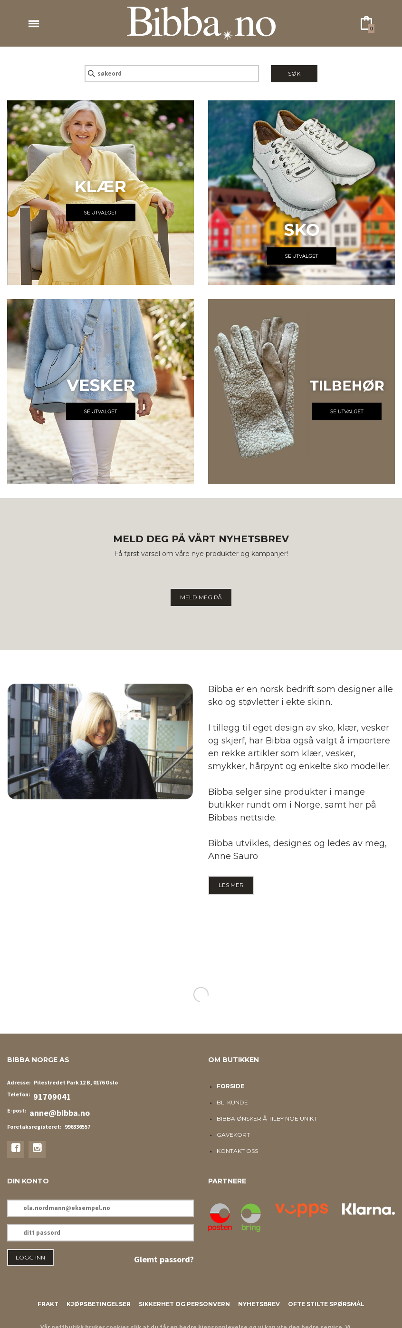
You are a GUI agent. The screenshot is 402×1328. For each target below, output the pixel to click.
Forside (230, 1086)
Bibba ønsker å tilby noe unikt (267, 1118)
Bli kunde (232, 1102)
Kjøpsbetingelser (99, 1304)
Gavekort (233, 1134)
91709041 (52, 1096)
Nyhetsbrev (259, 1304)
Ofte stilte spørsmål (326, 1304)
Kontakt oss (237, 1150)
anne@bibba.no (59, 1112)
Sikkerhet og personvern (184, 1304)
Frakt (48, 1304)
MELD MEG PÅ (201, 597)
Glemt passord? (164, 1259)
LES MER (231, 885)
